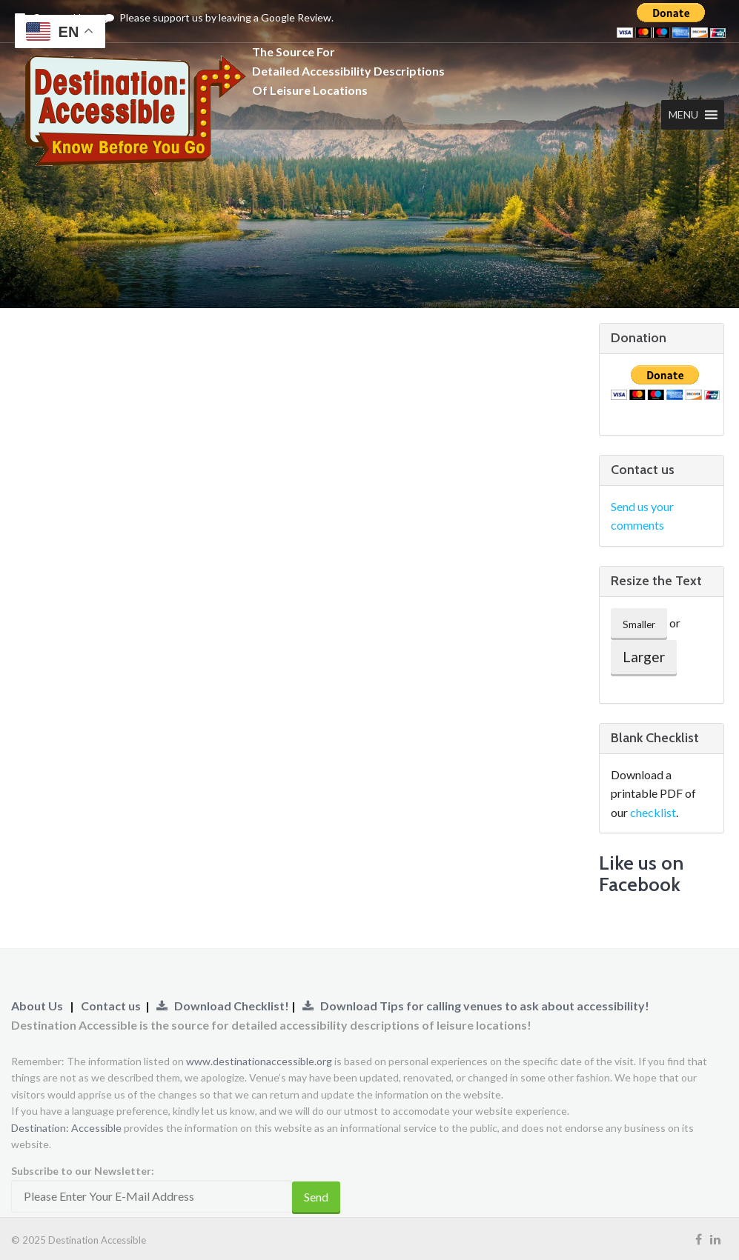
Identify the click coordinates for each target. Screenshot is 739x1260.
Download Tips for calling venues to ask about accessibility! (475, 1006)
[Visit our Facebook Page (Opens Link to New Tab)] (698, 1239)
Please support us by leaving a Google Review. (219, 17)
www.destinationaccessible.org (259, 1061)
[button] (679, 115)
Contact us (111, 1006)
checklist (653, 812)
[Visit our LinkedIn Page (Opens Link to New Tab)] (715, 1239)
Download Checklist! (223, 1006)
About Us (37, 1006)
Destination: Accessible (66, 1127)
